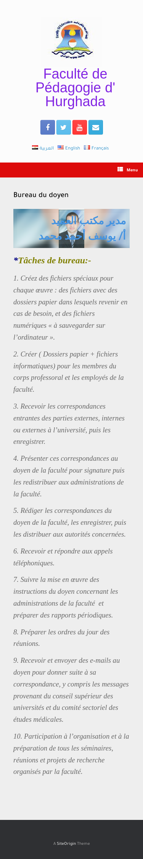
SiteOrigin (66, 844)
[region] (71, 228)
